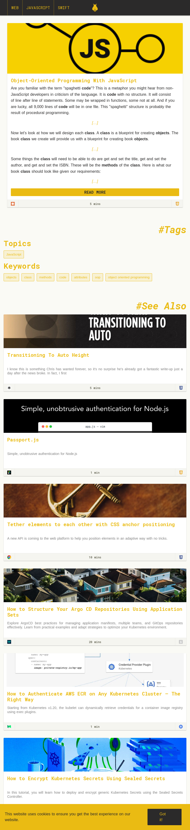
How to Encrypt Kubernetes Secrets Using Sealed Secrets (86, 778)
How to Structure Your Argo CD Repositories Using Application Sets (94, 612)
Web (15, 7)
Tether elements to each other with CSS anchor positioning (91, 524)
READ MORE (95, 192)
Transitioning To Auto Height (48, 355)
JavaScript (38, 7)
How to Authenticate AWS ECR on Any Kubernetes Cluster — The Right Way (93, 696)
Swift (64, 7)
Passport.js (23, 439)
